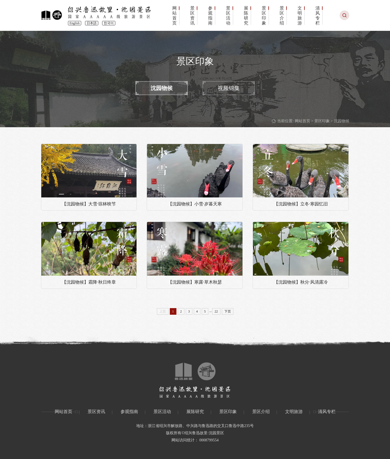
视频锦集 (229, 88)
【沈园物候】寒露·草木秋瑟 (195, 282)
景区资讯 (192, 16)
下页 (227, 311)
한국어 (109, 23)
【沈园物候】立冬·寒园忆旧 (301, 204)
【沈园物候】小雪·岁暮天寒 (195, 204)
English (75, 23)
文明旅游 (300, 16)
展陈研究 (246, 16)
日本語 (92, 23)
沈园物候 (162, 88)
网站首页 (174, 16)
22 (216, 311)
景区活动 (228, 16)
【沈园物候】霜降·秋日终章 (89, 282)
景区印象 (264, 16)
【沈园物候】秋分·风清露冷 (301, 282)
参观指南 (210, 16)
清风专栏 (317, 16)
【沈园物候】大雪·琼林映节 (89, 204)
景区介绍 (282, 16)
